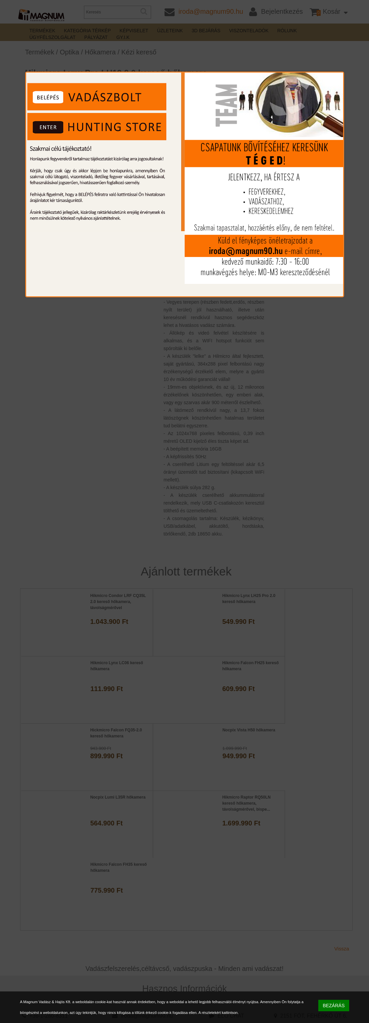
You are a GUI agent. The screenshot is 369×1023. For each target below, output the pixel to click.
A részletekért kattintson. (218, 1013)
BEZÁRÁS (333, 1005)
